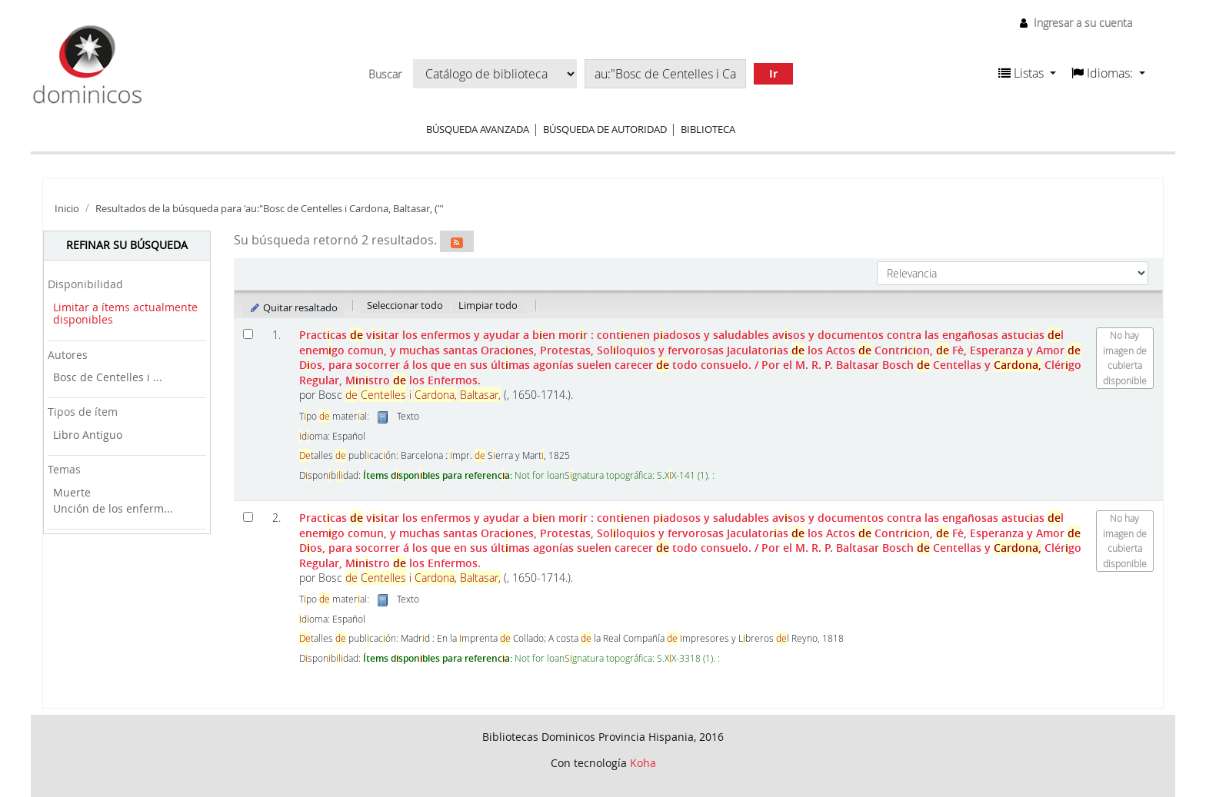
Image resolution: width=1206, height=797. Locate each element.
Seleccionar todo (405, 305)
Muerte (72, 492)
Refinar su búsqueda (127, 244)
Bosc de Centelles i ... (107, 377)
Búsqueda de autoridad (605, 129)
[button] (1027, 73)
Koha (643, 762)
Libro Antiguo (87, 434)
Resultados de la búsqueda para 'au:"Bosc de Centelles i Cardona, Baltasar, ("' (269, 208)
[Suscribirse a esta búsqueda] (457, 241)
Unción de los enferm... (113, 508)
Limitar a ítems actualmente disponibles (125, 313)
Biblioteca (708, 129)
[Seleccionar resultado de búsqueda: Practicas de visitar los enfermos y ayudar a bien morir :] (248, 334)
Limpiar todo (488, 305)
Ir (773, 73)
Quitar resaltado (293, 307)
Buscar (384, 74)
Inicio (67, 208)
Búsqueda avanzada (477, 129)
